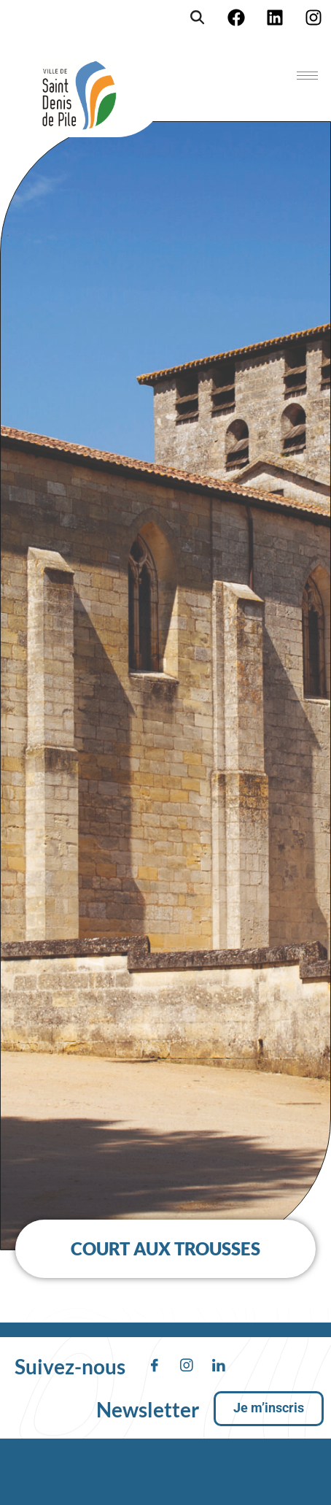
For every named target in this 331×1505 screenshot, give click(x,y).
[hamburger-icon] (307, 75)
